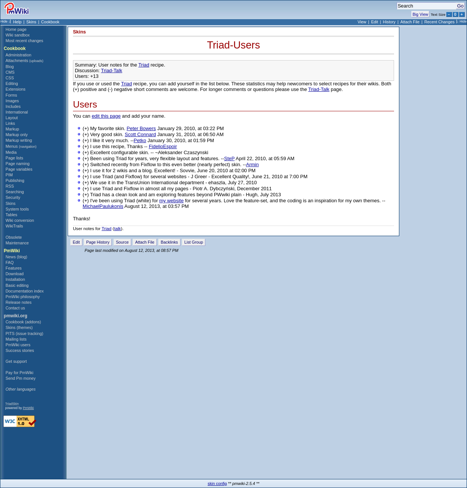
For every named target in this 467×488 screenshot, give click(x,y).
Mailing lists (16, 339)
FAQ (10, 262)
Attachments (24, 60)
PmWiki (12, 250)
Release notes (19, 302)
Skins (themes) (19, 327)
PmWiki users (18, 345)
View (362, 22)
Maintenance (17, 243)
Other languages (21, 389)
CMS (10, 72)
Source (122, 242)
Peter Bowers (141, 128)
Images (12, 101)
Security (13, 197)
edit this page (106, 116)
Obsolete (14, 237)
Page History (97, 242)
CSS (10, 78)
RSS (10, 186)
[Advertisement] (31, 443)
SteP (229, 158)
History (389, 22)
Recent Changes (440, 22)
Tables (11, 214)
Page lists (14, 158)
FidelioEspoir (163, 146)
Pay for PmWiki (19, 372)
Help (17, 22)
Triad (143, 65)
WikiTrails (14, 226)
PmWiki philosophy (23, 296)
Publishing (15, 180)
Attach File (410, 22)
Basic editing (17, 285)
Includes (13, 106)
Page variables (19, 169)
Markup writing (19, 140)
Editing (12, 83)
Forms (11, 95)
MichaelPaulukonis (103, 206)
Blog (10, 66)
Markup (12, 129)
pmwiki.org (15, 315)
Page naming (18, 163)
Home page (16, 29)
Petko (140, 140)
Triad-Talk (111, 70)
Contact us (15, 308)
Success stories (20, 350)
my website (171, 200)
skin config (217, 483)
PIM (9, 175)
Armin (252, 164)
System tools (17, 209)
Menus (21, 146)
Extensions (16, 89)
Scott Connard (140, 134)
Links (10, 123)
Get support (16, 361)
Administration (18, 55)
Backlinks (169, 242)
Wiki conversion (20, 220)
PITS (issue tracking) (24, 333)
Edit (374, 22)
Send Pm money (21, 378)
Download (15, 273)
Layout (12, 117)
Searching (15, 191)
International (17, 112)
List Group (193, 242)
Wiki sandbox (18, 35)
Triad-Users (233, 45)
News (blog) (16, 257)
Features (14, 268)
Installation (15, 279)
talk (117, 228)
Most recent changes (24, 40)
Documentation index (25, 291)
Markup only (17, 134)
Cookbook (50, 22)
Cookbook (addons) (23, 322)
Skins (31, 22)
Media (11, 152)
